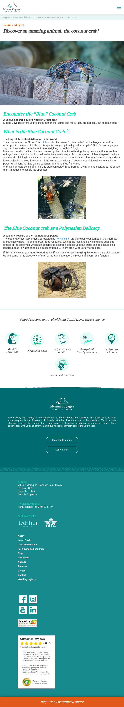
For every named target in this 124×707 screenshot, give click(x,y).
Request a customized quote (62, 702)
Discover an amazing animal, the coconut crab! (55, 17)
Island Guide (24, 540)
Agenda (22, 562)
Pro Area (22, 566)
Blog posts (7, 17)
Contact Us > (62, 449)
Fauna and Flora (22, 17)
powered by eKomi (39, 682)
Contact (22, 575)
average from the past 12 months (33, 647)
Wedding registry (27, 579)
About (21, 536)
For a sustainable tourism (31, 549)
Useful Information (27, 544)
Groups (22, 570)
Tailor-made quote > (62, 440)
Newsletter (23, 557)
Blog (20, 553)
